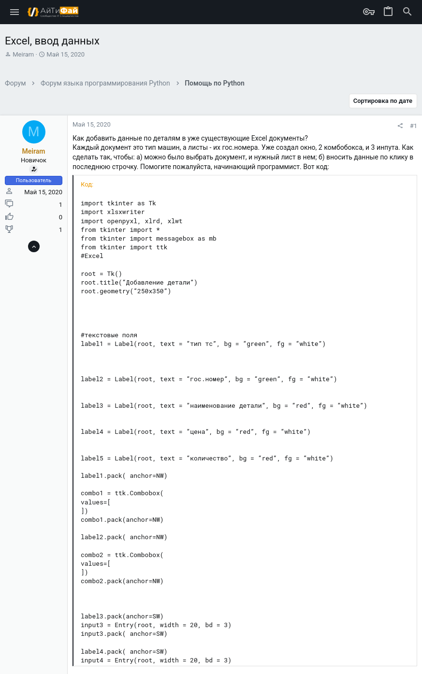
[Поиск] (407, 12)
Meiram (23, 54)
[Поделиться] (400, 125)
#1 (413, 125)
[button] (15, 12)
